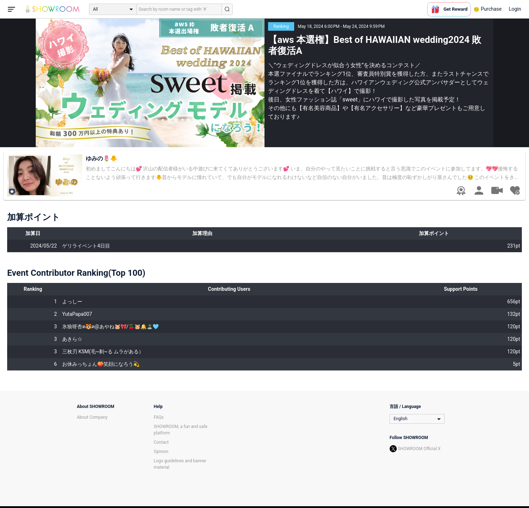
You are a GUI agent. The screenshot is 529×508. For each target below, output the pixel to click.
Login (515, 9)
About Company (92, 417)
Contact (161, 442)
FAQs (159, 417)
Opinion (161, 451)
